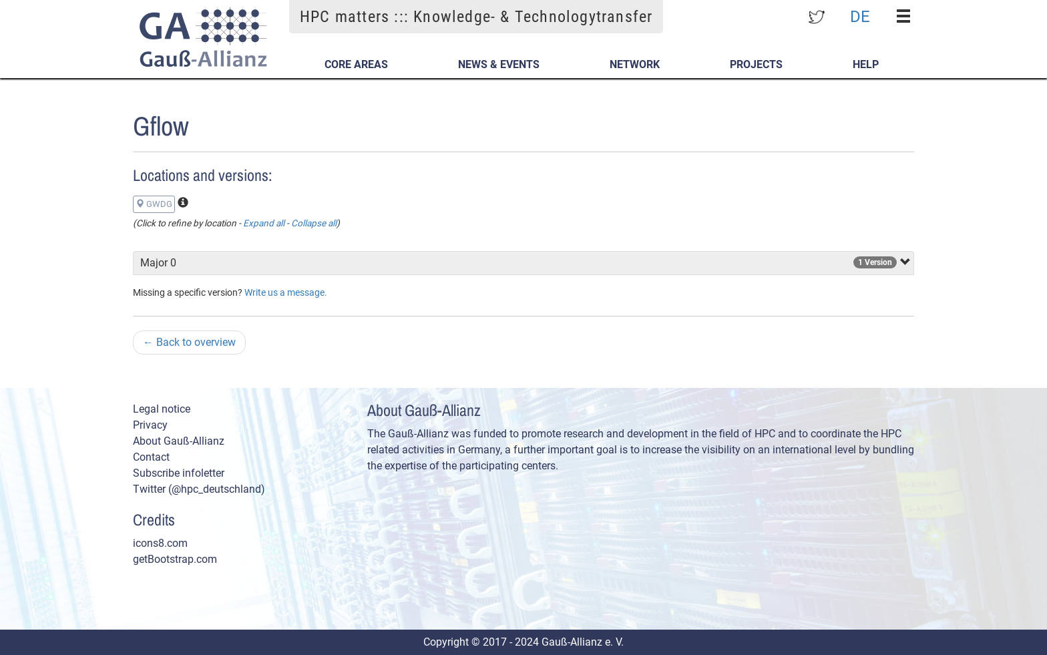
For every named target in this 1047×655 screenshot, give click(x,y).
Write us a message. (285, 292)
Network (635, 64)
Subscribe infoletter (178, 473)
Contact (151, 457)
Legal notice (161, 409)
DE (860, 16)
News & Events (499, 64)
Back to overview (189, 342)
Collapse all (314, 223)
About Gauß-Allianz (178, 441)
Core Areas (356, 64)
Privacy (150, 425)
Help (866, 64)
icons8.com (160, 543)
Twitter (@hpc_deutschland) (199, 489)
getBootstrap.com (175, 559)
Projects (756, 64)
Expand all (263, 223)
